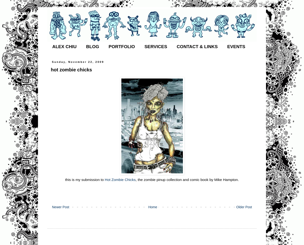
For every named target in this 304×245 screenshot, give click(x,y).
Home (152, 207)
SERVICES (155, 46)
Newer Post (60, 207)
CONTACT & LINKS (197, 46)
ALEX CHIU (64, 46)
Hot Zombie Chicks (120, 180)
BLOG (92, 46)
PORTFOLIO (122, 46)
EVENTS (236, 46)
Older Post (244, 207)
